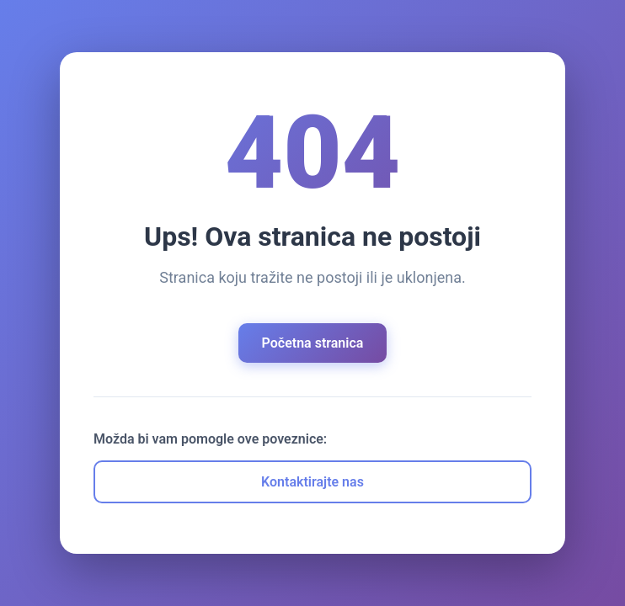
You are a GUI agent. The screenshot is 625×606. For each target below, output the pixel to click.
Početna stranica (313, 343)
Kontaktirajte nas (312, 482)
